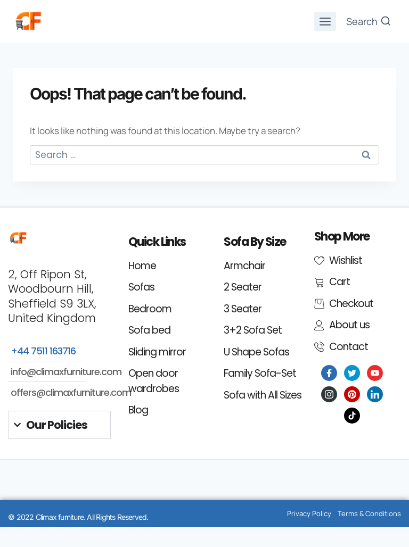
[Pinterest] (352, 394)
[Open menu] (325, 21)
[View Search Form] (368, 21)
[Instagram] (329, 394)
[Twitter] (352, 373)
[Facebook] (329, 373)
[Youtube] (375, 373)
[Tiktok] (352, 416)
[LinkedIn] (375, 394)
